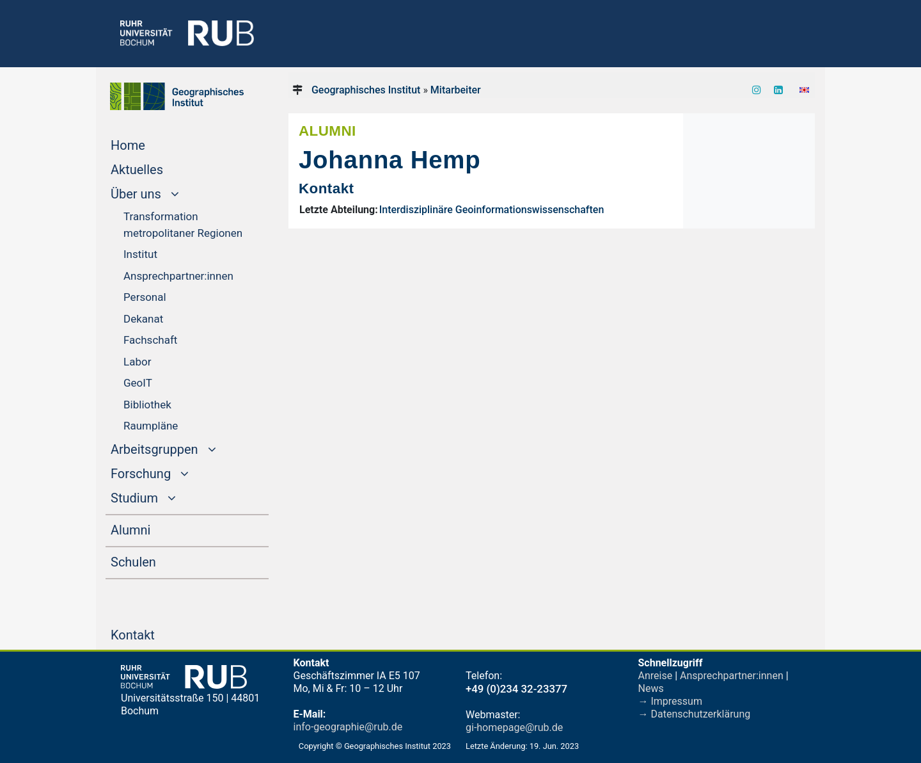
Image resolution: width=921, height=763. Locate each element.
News (651, 688)
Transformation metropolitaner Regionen (182, 224)
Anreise (655, 676)
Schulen (158, 561)
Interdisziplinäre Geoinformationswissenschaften (491, 210)
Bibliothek (147, 404)
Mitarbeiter (455, 90)
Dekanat (143, 318)
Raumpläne (150, 425)
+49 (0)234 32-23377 (516, 688)
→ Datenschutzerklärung (694, 714)
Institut (140, 254)
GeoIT (137, 382)
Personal (144, 297)
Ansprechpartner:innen (178, 275)
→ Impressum (670, 701)
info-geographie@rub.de (348, 727)
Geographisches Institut (365, 90)
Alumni (155, 529)
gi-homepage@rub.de (514, 727)
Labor (137, 361)
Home (152, 144)
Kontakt (157, 634)
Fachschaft (150, 339)
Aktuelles (161, 168)
